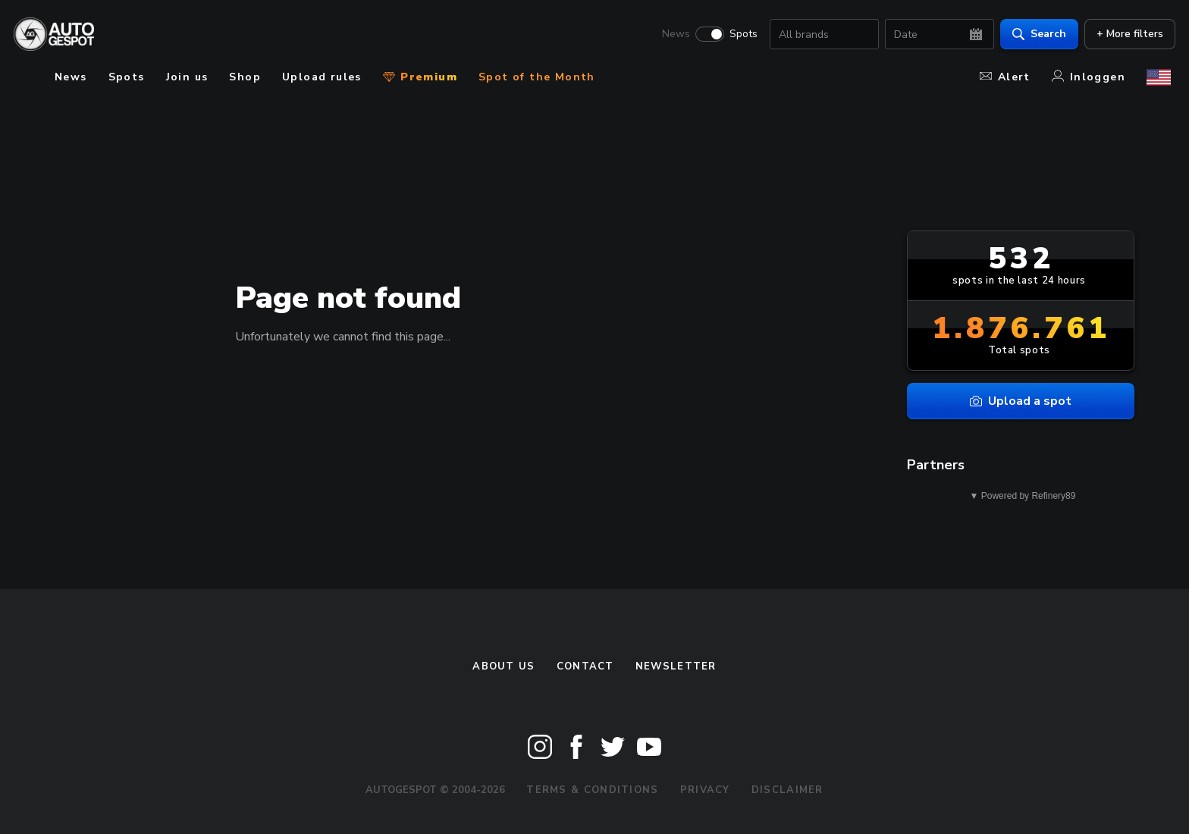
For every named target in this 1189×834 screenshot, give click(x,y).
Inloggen (1088, 77)
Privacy (705, 790)
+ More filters (1125, 34)
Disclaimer (787, 790)
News (671, 35)
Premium (420, 77)
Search (1035, 34)
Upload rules (322, 77)
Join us (187, 77)
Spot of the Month (536, 77)
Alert (1005, 77)
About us (503, 666)
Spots (739, 35)
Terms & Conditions (592, 790)
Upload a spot (1020, 401)
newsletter (676, 666)
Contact (585, 666)
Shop (245, 77)
